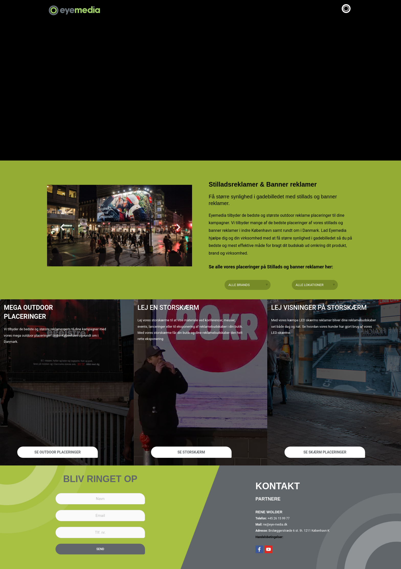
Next (176, 228)
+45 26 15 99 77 (278, 518)
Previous (59, 228)
